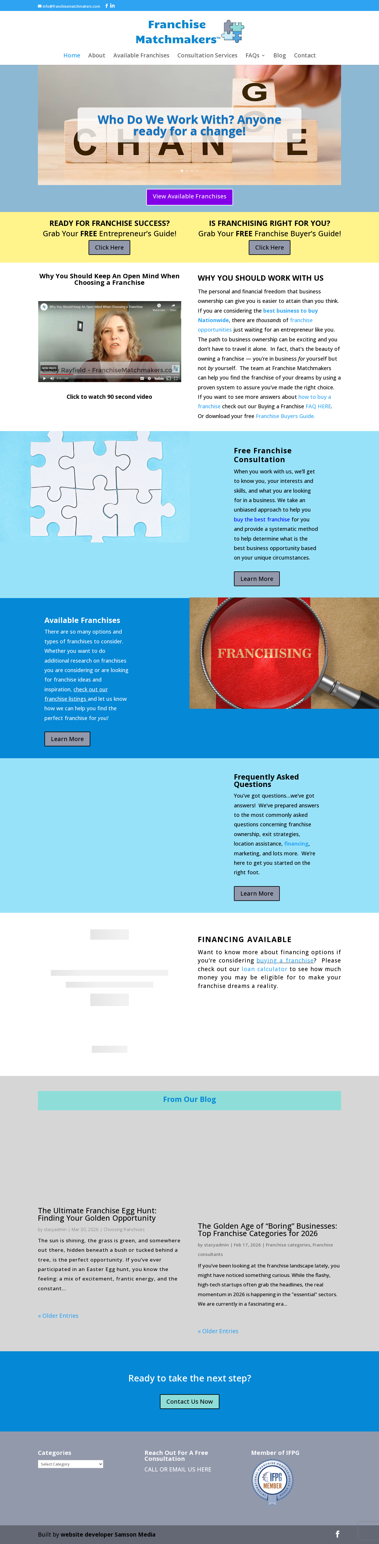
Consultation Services (207, 56)
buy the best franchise (262, 519)
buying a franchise (285, 960)
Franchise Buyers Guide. (285, 416)
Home (71, 56)
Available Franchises (141, 56)
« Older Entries (58, 1316)
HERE (204, 1469)
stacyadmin (55, 1229)
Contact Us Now (189, 1401)
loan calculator (264, 969)
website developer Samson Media (108, 1534)
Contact (305, 56)
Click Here (109, 247)
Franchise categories (288, 1245)
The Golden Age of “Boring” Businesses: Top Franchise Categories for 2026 (267, 1229)
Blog (279, 56)
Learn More (256, 579)
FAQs (252, 56)
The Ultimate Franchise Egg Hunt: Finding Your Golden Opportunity (97, 1214)
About (96, 56)
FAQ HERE (318, 406)
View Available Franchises (190, 196)
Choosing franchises (124, 1229)
